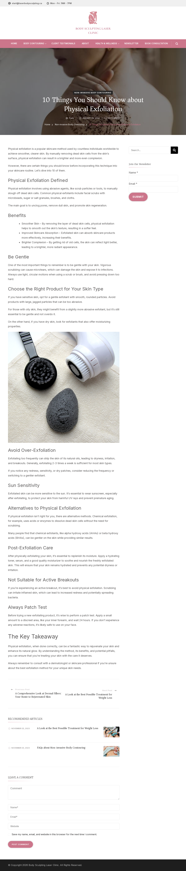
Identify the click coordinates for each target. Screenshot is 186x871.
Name (133, 172)
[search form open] (174, 43)
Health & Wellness (106, 43)
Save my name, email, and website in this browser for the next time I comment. (54, 834)
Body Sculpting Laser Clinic (44, 865)
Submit (138, 196)
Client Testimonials (63, 43)
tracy (71, 118)
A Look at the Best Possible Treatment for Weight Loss (67, 728)
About (85, 43)
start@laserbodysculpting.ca (27, 3)
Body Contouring (34, 43)
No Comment (114, 118)
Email (133, 183)
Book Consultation (156, 43)
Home (14, 43)
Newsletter (131, 43)
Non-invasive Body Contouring (92, 93)
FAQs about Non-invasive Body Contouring (61, 747)
